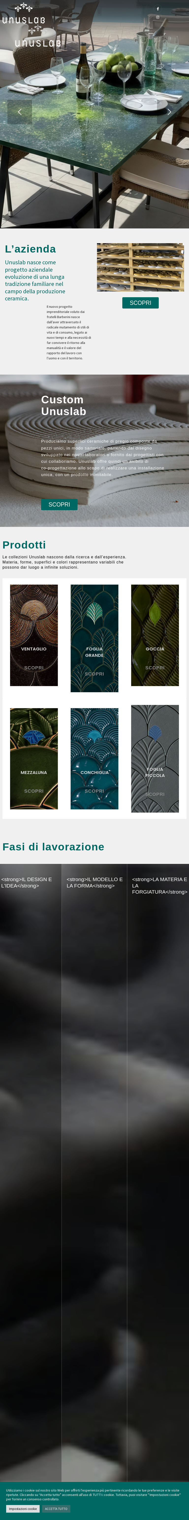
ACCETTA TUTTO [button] (56, 1509)
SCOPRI (34, 667)
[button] (99, 12)
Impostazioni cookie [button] (23, 1509)
